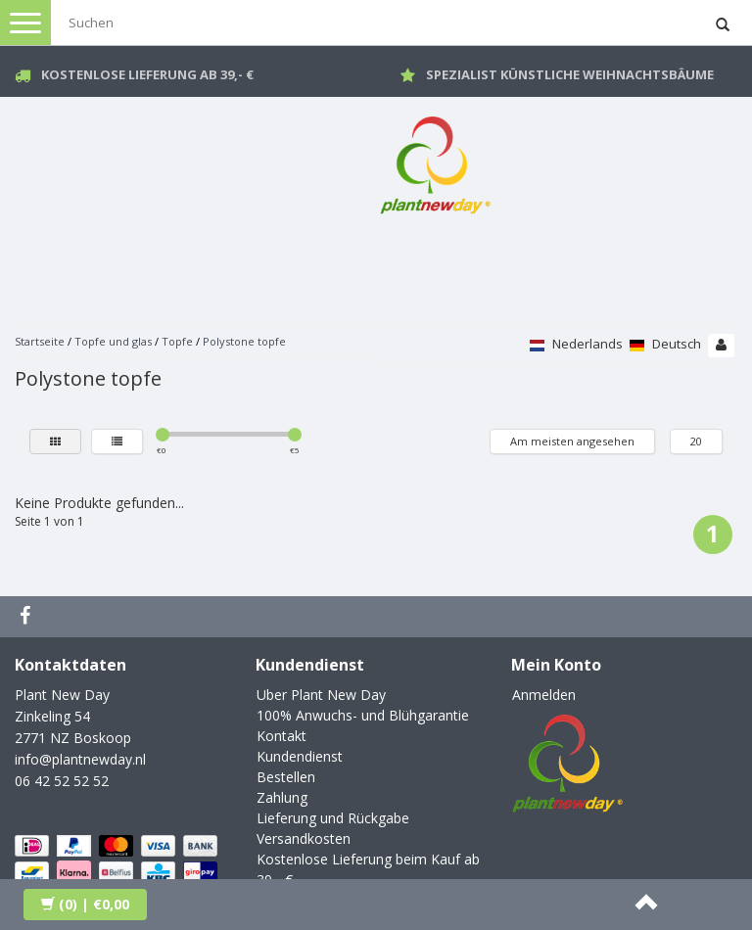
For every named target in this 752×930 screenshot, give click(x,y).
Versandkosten (304, 838)
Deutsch (665, 343)
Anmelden (544, 694)
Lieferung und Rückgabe (333, 818)
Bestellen (286, 776)
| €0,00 (85, 904)
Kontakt (281, 735)
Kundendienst (300, 756)
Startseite (40, 341)
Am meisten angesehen (572, 441)
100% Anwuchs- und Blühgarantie (363, 715)
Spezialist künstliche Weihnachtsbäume (570, 74)
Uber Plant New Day (321, 694)
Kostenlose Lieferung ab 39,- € (147, 74)
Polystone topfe (244, 341)
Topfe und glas (113, 341)
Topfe (177, 341)
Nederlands (576, 343)
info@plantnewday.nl (80, 759)
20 (696, 441)
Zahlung (282, 797)
